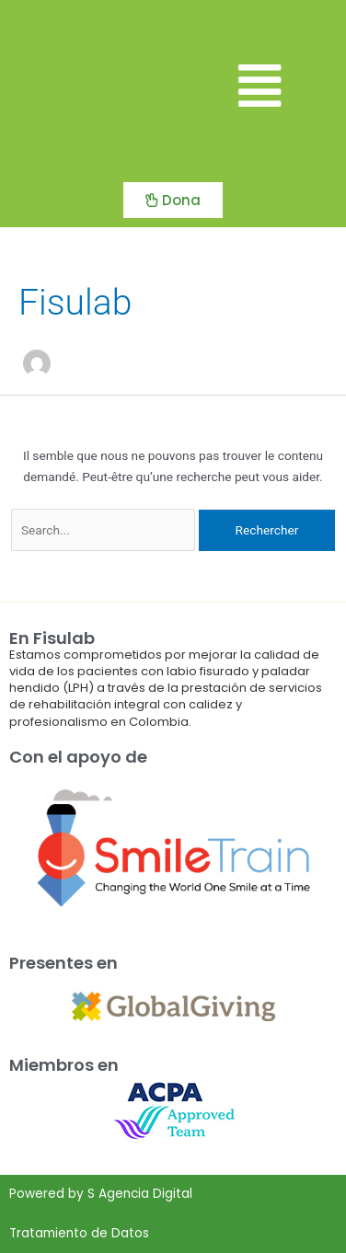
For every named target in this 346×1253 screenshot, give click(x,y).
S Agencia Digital (139, 1193)
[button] (259, 87)
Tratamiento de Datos (79, 1233)
